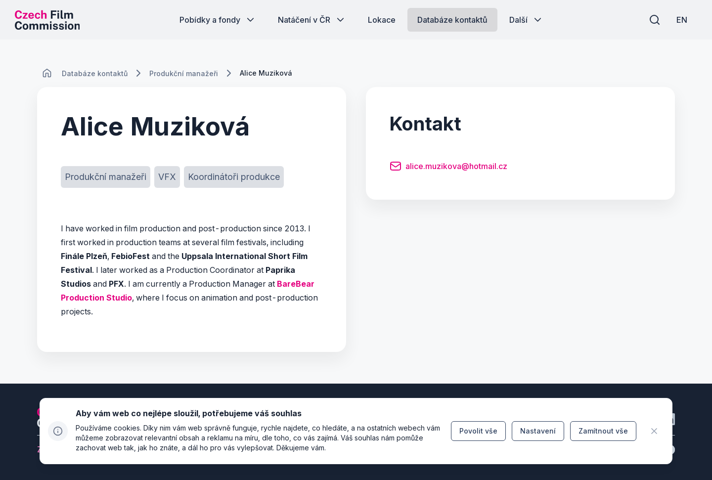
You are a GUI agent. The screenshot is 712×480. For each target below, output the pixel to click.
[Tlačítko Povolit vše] (478, 431)
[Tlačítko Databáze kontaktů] (452, 20)
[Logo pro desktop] (47, 20)
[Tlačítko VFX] (167, 177)
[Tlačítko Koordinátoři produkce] (234, 177)
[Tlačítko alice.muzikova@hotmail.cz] (448, 167)
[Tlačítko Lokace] (381, 20)
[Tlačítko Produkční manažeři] (105, 177)
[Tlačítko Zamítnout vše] (603, 431)
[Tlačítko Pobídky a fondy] (218, 20)
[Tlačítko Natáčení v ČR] (312, 20)
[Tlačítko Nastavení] (538, 431)
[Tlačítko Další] (526, 20)
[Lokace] (95, 73)
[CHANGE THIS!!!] (47, 73)
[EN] (682, 20)
